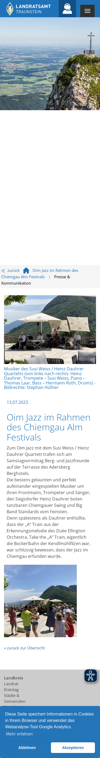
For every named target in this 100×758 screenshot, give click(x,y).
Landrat (11, 683)
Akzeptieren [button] (73, 748)
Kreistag (11, 689)
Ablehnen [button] (27, 748)
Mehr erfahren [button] (19, 734)
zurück (10, 270)
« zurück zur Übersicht (24, 647)
